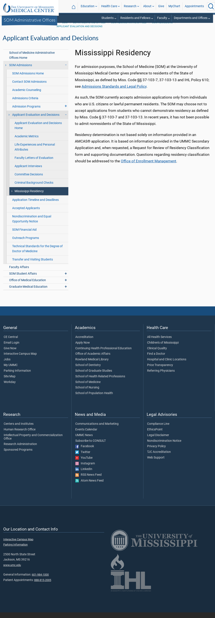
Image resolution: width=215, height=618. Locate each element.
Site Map (9, 382)
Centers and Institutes (19, 429)
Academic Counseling (26, 95)
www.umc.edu (12, 570)
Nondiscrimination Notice (164, 446)
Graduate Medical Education (28, 292)
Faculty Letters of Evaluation (34, 163)
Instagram (85, 469)
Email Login (11, 348)
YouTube (83, 463)
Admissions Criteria (25, 104)
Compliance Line (158, 429)
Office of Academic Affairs (92, 359)
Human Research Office (19, 435)
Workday (10, 388)
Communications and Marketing (97, 429)
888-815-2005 (42, 585)
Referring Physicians (161, 376)
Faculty (162, 18)
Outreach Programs (25, 243)
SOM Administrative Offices (29, 20)
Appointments (194, 6)
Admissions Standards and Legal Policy (114, 92)
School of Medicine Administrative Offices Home (32, 61)
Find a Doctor (156, 359)
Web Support (156, 463)
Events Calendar (86, 435)
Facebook (84, 452)
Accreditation (84, 342)
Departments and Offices (190, 18)
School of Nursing (87, 393)
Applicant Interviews (28, 172)
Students (107, 18)
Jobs (7, 365)
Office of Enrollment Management (148, 167)
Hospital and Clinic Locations (166, 365)
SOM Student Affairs (23, 279)
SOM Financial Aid (24, 235)
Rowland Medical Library (92, 365)
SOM (65, 28)
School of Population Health (94, 399)
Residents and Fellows (135, 18)
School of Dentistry (88, 371)
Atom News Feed (89, 486)
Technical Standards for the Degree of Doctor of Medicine (37, 254)
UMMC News (84, 441)
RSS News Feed (88, 480)
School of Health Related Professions (100, 382)
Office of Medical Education (27, 286)
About (147, 6)
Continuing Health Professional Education (103, 354)
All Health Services (159, 342)
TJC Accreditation (159, 457)
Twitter (82, 458)
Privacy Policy (156, 452)
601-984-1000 (40, 580)
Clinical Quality (157, 354)
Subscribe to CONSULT (90, 446)
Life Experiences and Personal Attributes (35, 152)
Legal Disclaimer (158, 441)
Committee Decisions (29, 180)
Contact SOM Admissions (29, 87)
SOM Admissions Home (28, 79)
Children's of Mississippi (163, 348)
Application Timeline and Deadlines (35, 205)
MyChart (174, 6)
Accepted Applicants (26, 214)
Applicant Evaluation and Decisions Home (38, 131)
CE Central (11, 342)
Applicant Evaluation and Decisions (79, 32)
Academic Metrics (27, 142)
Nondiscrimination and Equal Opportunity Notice (31, 224)
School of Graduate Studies (93, 376)
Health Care (109, 6)
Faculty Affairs (19, 273)
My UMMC (11, 371)
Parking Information (17, 376)
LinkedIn (83, 475)
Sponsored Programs (18, 455)
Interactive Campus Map (20, 359)
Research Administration (20, 450)
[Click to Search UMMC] (211, 6)
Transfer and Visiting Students (32, 265)
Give (161, 6)
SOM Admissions (162, 28)
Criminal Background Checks (34, 188)
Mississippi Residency (29, 197)
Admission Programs (26, 112)
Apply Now (82, 348)
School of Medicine (88, 388)
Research (130, 6)
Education (87, 6)
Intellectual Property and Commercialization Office (33, 442)
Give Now (10, 354)
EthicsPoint (155, 435)
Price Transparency (160, 371)
